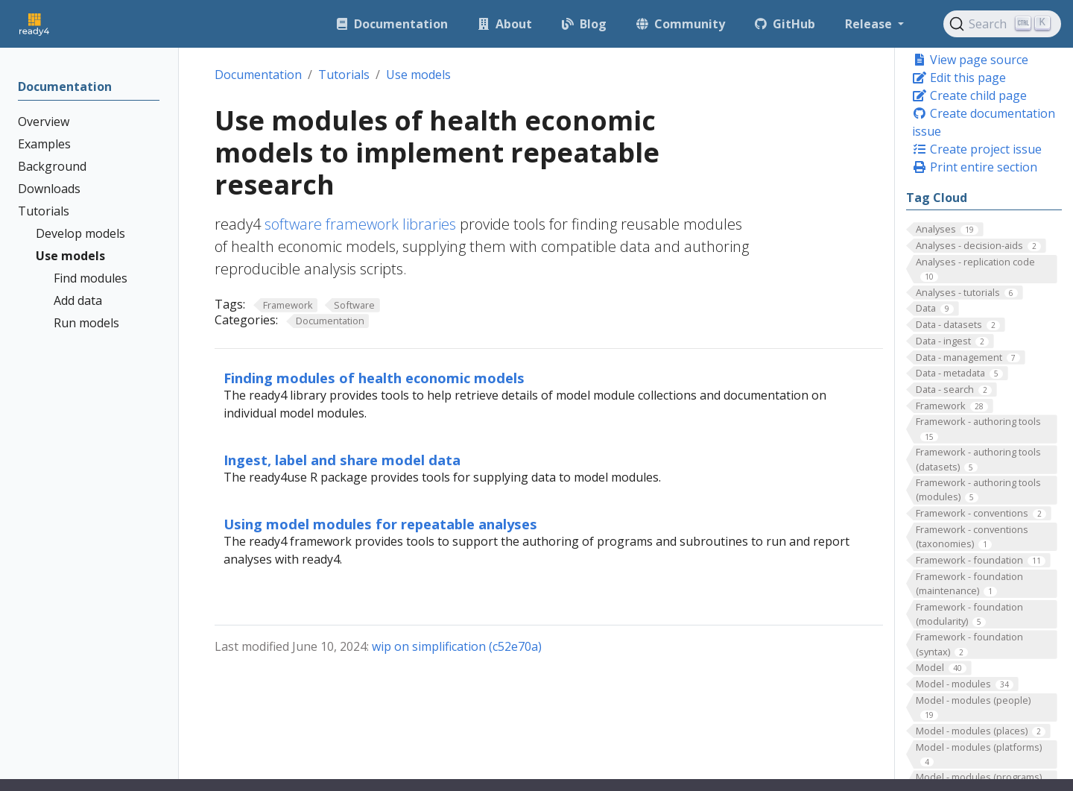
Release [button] (870, 24)
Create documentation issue (983, 122)
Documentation (258, 74)
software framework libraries (360, 224)
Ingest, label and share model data (342, 459)
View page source (970, 59)
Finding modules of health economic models (374, 377)
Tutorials (344, 74)
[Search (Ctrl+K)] (1002, 23)
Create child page (969, 95)
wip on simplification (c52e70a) (457, 646)
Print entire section (974, 167)
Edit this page (959, 77)
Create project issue (977, 149)
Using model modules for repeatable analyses (380, 523)
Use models (418, 74)
